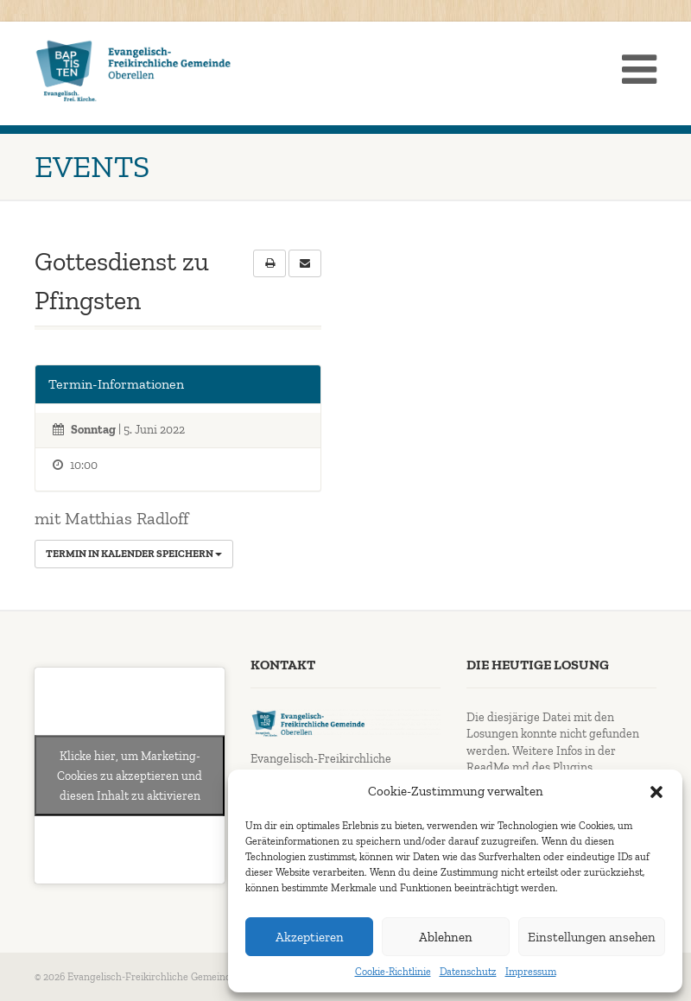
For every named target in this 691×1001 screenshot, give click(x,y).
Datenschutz (468, 972)
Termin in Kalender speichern (134, 554)
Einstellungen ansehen (592, 937)
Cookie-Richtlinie (393, 972)
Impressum (530, 972)
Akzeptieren (310, 937)
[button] (656, 792)
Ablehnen (445, 937)
